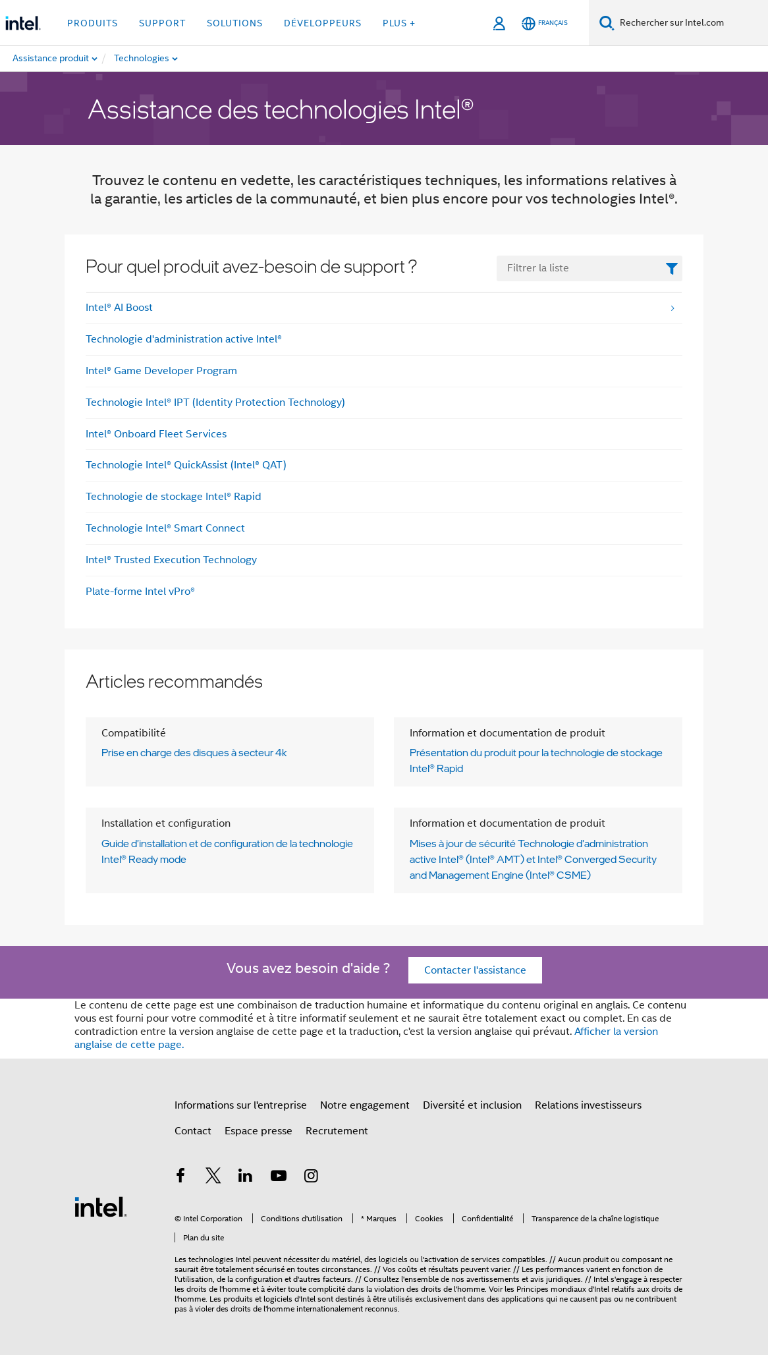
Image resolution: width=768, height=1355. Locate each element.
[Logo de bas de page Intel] (100, 1206)
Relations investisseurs (588, 1105)
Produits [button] (92, 23)
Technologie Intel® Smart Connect (165, 528)
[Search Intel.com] (691, 23)
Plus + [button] (399, 23)
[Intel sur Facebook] (180, 1178)
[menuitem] (178, 58)
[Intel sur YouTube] (278, 1178)
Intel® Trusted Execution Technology (171, 560)
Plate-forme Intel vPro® (140, 591)
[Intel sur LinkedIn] (245, 1178)
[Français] (544, 23)
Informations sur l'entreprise (241, 1105)
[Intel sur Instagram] (311, 1178)
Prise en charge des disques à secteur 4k (194, 752)
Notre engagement (365, 1105)
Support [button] (162, 23)
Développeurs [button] (323, 23)
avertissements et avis (505, 1279)
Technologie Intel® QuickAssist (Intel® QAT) (186, 465)
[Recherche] (607, 22)
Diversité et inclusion (472, 1105)
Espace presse (258, 1131)
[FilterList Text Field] (589, 268)
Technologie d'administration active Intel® (184, 339)
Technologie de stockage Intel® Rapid (173, 496)
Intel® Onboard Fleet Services (156, 434)
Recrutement (337, 1131)
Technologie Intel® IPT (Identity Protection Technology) (215, 402)
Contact (193, 1131)
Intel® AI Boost (119, 307)
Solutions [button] (235, 23)
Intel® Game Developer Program (161, 370)
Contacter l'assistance (475, 970)
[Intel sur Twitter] (213, 1178)
